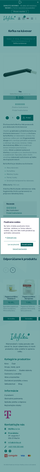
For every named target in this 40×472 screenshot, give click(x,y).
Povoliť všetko (27, 245)
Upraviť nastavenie (20, 249)
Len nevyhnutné (13, 245)
